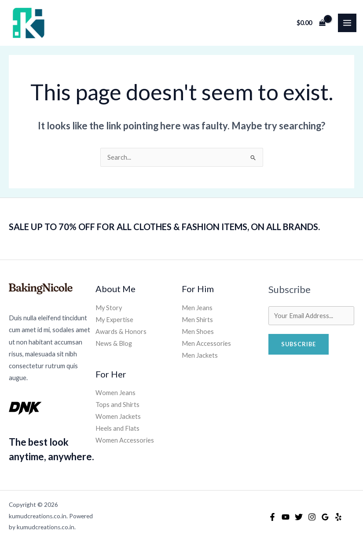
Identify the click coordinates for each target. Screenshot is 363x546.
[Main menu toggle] (347, 23)
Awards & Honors (121, 331)
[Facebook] (272, 517)
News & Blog (113, 343)
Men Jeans (197, 307)
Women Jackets (118, 416)
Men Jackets (200, 355)
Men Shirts (197, 319)
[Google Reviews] (325, 517)
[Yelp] (338, 517)
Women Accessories (124, 440)
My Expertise (114, 319)
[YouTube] (286, 517)
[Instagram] (312, 517)
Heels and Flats (117, 428)
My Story (108, 307)
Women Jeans (115, 392)
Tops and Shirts (117, 404)
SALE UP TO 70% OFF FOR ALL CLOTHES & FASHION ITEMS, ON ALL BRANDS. (164, 226)
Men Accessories (206, 343)
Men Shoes (198, 331)
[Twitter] (299, 517)
